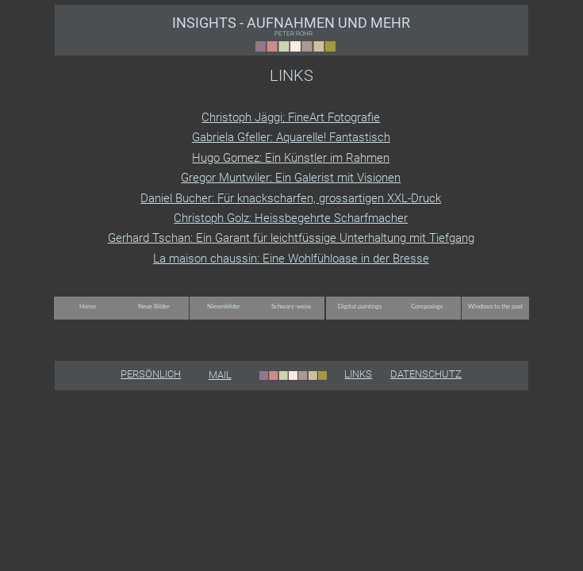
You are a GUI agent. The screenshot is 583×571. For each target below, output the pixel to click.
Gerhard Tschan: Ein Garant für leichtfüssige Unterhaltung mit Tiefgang (291, 238)
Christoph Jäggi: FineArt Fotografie (290, 117)
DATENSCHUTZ (426, 374)
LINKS (358, 374)
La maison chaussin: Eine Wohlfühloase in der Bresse (291, 258)
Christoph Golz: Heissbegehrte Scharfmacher (291, 218)
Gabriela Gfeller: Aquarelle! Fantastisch (291, 137)
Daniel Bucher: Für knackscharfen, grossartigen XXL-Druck (290, 198)
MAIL (220, 375)
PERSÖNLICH (151, 374)
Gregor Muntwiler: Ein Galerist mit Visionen (291, 178)
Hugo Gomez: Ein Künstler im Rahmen (290, 158)
